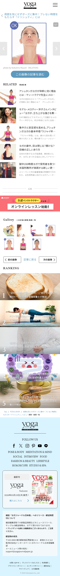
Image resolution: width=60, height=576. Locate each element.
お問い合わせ (14, 563)
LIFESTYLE (42, 461)
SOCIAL (17, 457)
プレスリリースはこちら (30, 563)
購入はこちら (15, 500)
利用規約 (45, 563)
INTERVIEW (31, 457)
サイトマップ (24, 569)
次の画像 (47, 259)
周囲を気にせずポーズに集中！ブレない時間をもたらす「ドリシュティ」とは (31, 16)
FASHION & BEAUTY (23, 461)
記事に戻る (30, 259)
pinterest (34, 446)
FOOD (43, 457)
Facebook (15, 446)
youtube (40, 446)
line (46, 446)
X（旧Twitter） (21, 446)
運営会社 (47, 566)
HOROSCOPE (20, 465)
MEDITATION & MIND (39, 452)
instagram (27, 446)
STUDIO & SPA (37, 465)
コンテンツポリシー (34, 566)
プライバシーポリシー (16, 566)
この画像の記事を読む (30, 74)
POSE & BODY (16, 452)
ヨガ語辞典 (35, 569)
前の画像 (12, 259)
